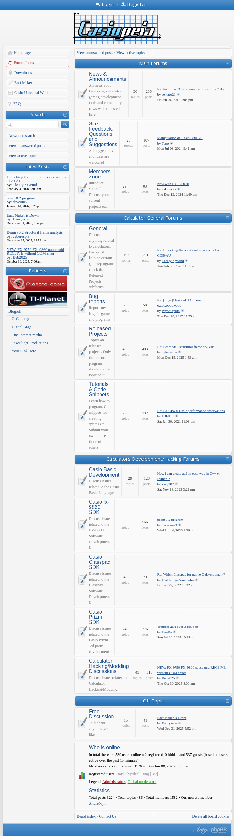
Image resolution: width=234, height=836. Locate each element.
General (98, 228)
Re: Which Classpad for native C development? (191, 574)
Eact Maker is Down (172, 718)
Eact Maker (23, 82)
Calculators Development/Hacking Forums (153, 459)
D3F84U (168, 416)
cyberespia (169, 352)
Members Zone (100, 174)
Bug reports (97, 299)
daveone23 (169, 525)
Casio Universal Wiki (31, 93)
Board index (86, 816)
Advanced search (21, 136)
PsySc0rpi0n (171, 311)
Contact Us (107, 816)
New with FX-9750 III (173, 184)
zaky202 (168, 484)
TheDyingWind (173, 261)
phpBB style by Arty (199, 830)
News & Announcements (107, 76)
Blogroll (14, 311)
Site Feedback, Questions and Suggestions (103, 134)
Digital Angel (22, 327)
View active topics (22, 156)
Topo (165, 143)
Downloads (23, 72)
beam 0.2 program (170, 519)
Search (38, 114)
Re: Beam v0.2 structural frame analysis (186, 346)
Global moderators (142, 781)
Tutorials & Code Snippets (99, 389)
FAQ (17, 104)
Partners (37, 270)
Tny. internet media (27, 335)
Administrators (114, 781)
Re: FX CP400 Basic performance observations (191, 411)
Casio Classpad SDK (100, 562)
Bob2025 (168, 678)
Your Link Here (24, 351)
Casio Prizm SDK (95, 617)
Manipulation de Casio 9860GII (180, 138)
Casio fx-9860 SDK (99, 507)
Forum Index (24, 62)
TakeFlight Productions (30, 343)
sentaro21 (169, 94)
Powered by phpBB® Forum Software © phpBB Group (219, 830)
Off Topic (153, 700)
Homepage (22, 52)
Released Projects (100, 331)
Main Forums (153, 63)
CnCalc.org (20, 318)
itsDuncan (169, 189)
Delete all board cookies (210, 816)
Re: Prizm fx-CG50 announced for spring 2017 (190, 89)
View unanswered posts (26, 146)
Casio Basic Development (104, 472)
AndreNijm (98, 803)
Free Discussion (101, 714)
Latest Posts (37, 166)
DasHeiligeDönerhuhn (178, 580)
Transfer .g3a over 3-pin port (177, 626)
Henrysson (169, 723)
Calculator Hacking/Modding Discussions (109, 666)
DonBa (167, 632)
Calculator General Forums (153, 217)
